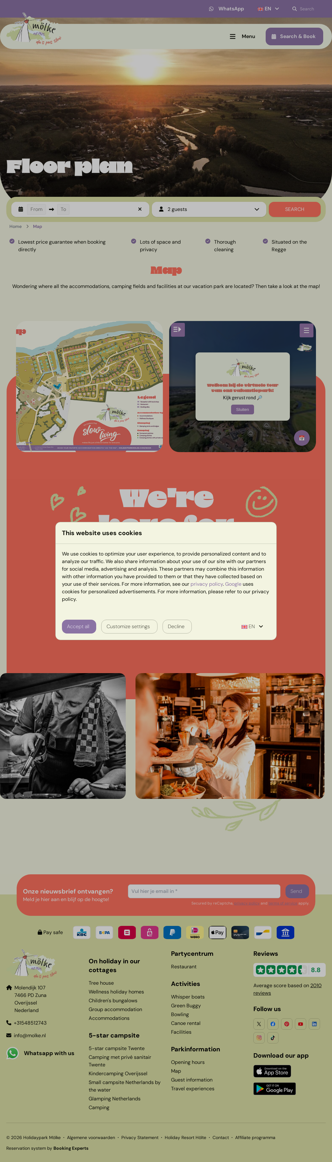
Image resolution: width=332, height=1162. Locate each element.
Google (233, 584)
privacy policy (207, 584)
